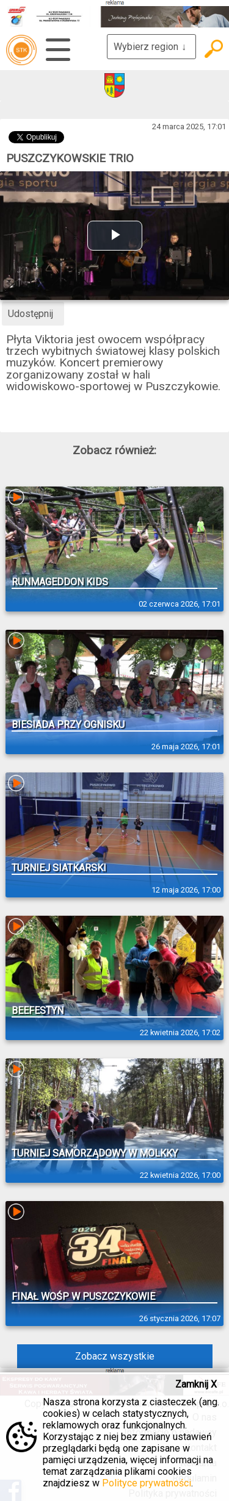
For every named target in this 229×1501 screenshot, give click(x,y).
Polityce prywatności (146, 1483)
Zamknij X (196, 1384)
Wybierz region (151, 46)
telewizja (21, 50)
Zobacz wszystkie (114, 1356)
